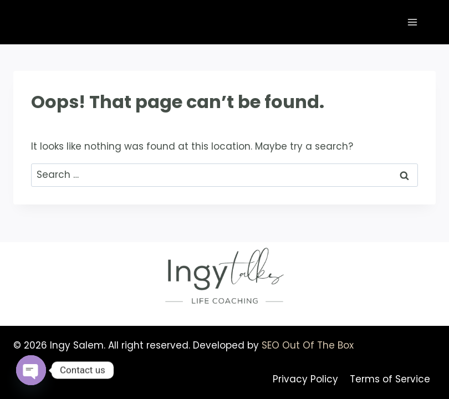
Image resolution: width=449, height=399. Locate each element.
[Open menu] (412, 21)
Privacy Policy (305, 379)
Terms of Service (390, 379)
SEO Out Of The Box (308, 345)
